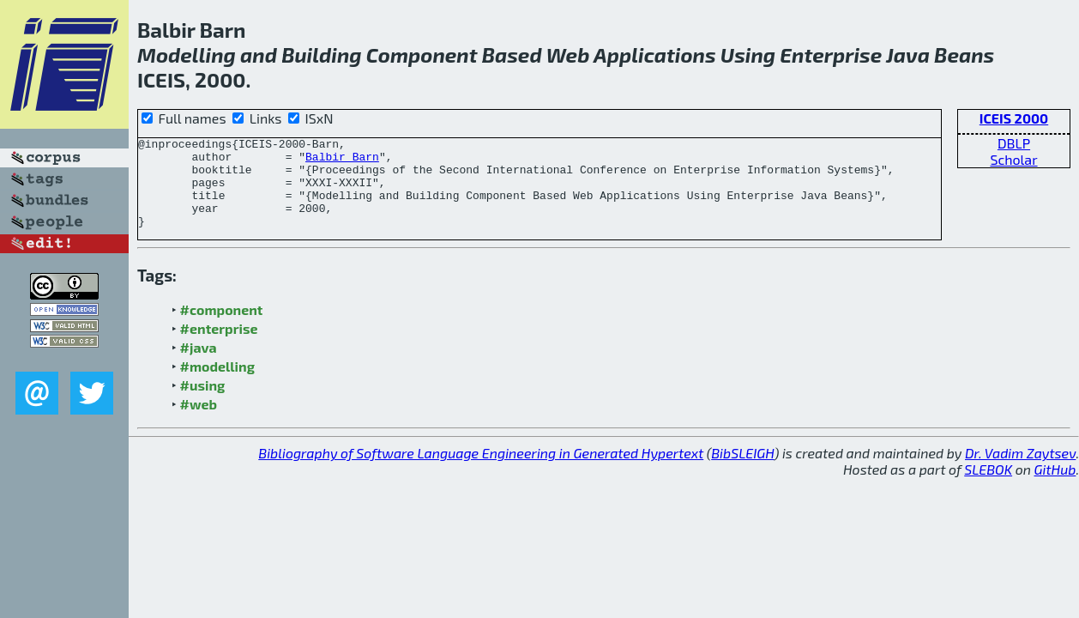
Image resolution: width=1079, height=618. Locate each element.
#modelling (217, 384)
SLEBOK (988, 487)
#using (203, 403)
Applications (655, 54)
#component (221, 327)
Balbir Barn (342, 161)
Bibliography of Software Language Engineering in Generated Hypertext (480, 471)
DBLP (1014, 143)
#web (198, 422)
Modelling (186, 54)
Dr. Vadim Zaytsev (1020, 471)
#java (198, 365)
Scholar (1013, 159)
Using (747, 54)
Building (321, 54)
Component (422, 54)
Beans (964, 54)
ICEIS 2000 (1014, 118)
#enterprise (219, 346)
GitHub (1055, 487)
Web (568, 54)
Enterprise (831, 54)
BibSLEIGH (742, 471)
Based (512, 54)
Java (908, 54)
